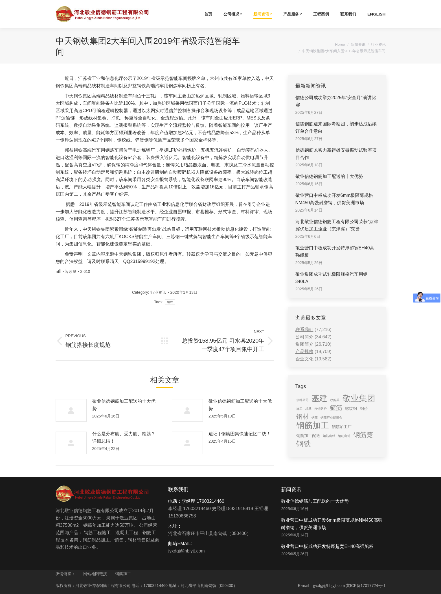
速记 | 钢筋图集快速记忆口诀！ (240, 433)
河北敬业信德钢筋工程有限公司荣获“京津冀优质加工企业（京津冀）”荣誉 (336, 225)
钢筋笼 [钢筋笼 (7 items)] (363, 434)
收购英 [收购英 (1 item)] (334, 400)
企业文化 (304, 358)
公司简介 (304, 336)
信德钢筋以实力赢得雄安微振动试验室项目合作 (336, 154)
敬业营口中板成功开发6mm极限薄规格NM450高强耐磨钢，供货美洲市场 (334, 199)
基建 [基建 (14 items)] (319, 398)
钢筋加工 (123, 573)
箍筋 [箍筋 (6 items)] (336, 407)
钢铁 (170, 302)
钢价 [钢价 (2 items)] (364, 408)
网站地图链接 (95, 573)
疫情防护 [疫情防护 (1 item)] (320, 408)
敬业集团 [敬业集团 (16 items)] (359, 398)
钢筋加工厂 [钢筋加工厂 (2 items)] (342, 427)
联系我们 (304, 329)
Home (340, 44)
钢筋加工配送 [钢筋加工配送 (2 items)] (308, 435)
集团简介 (304, 344)
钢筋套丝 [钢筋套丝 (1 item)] (329, 436)
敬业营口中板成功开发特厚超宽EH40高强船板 (334, 251)
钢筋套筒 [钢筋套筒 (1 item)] (344, 436)
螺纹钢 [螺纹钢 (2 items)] (351, 408)
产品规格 (304, 351)
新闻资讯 (358, 44)
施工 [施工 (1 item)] (299, 408)
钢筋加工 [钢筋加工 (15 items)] (312, 425)
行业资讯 (378, 44)
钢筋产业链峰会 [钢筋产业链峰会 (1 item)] (331, 417)
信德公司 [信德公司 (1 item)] (302, 400)
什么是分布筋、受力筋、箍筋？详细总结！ (123, 437)
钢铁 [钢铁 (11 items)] (303, 443)
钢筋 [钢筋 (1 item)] (314, 417)
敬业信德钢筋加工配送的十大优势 (123, 405)
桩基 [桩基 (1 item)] (308, 408)
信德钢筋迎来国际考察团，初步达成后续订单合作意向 (336, 127)
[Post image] (71, 410)
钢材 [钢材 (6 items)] (302, 416)
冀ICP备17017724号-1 (365, 585)
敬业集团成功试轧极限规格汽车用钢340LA (331, 278)
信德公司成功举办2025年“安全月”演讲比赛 (335, 101)
